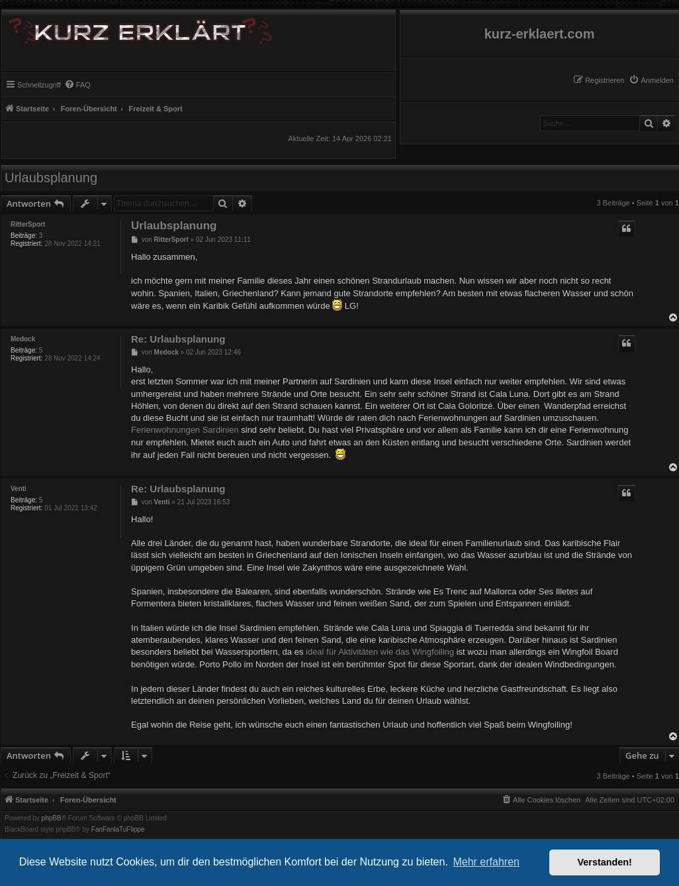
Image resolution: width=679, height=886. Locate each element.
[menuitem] (651, 80)
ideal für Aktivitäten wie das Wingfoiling (380, 652)
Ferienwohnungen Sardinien (185, 430)
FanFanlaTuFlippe (118, 829)
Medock (23, 339)
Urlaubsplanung (51, 177)
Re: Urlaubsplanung (178, 339)
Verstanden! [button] (605, 862)
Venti (18, 488)
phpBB (52, 818)
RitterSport (28, 224)
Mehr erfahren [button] (486, 861)
